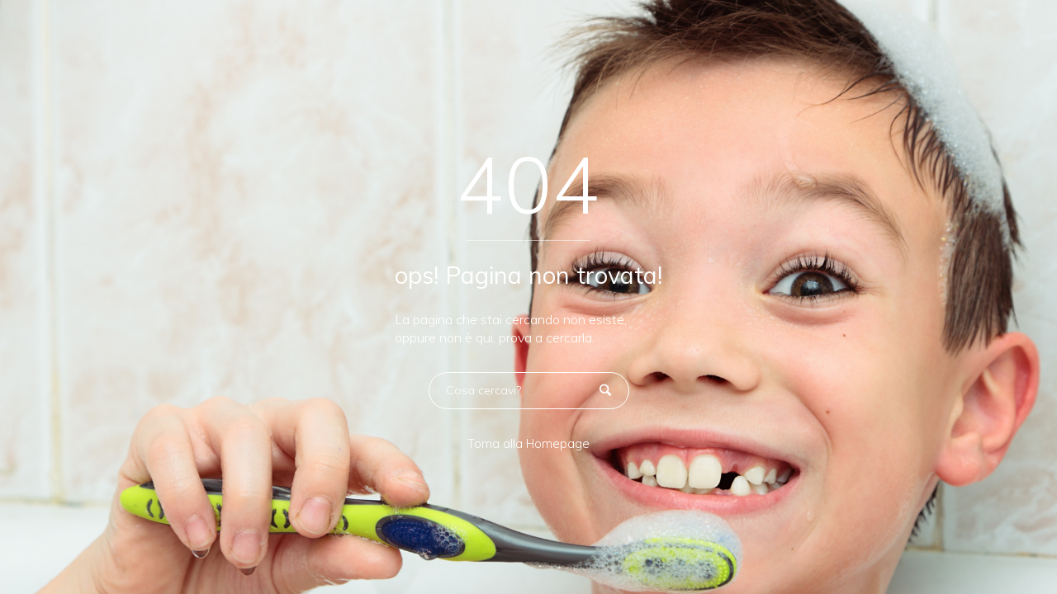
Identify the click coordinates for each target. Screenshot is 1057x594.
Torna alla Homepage (528, 443)
